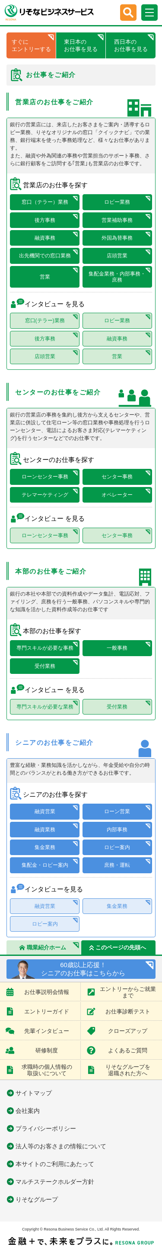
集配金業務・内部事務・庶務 (117, 277)
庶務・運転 (117, 865)
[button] (128, 12)
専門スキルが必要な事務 (44, 648)
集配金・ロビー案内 (45, 865)
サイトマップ (34, 1093)
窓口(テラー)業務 (45, 320)
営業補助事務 (117, 220)
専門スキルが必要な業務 (44, 707)
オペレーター (117, 495)
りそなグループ (37, 1199)
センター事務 (117, 477)
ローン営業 (117, 811)
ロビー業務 (117, 202)
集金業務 (45, 847)
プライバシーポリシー (46, 1128)
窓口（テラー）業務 (45, 202)
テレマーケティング (45, 495)
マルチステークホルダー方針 (55, 1181)
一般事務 (117, 648)
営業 (45, 277)
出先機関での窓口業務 (45, 256)
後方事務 (45, 220)
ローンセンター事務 (45, 477)
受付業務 (45, 666)
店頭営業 (117, 256)
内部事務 (117, 830)
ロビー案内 (117, 847)
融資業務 (45, 830)
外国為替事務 (117, 238)
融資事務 (45, 238)
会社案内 (28, 1110)
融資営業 (45, 811)
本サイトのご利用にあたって (55, 1163)
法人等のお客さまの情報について (61, 1146)
